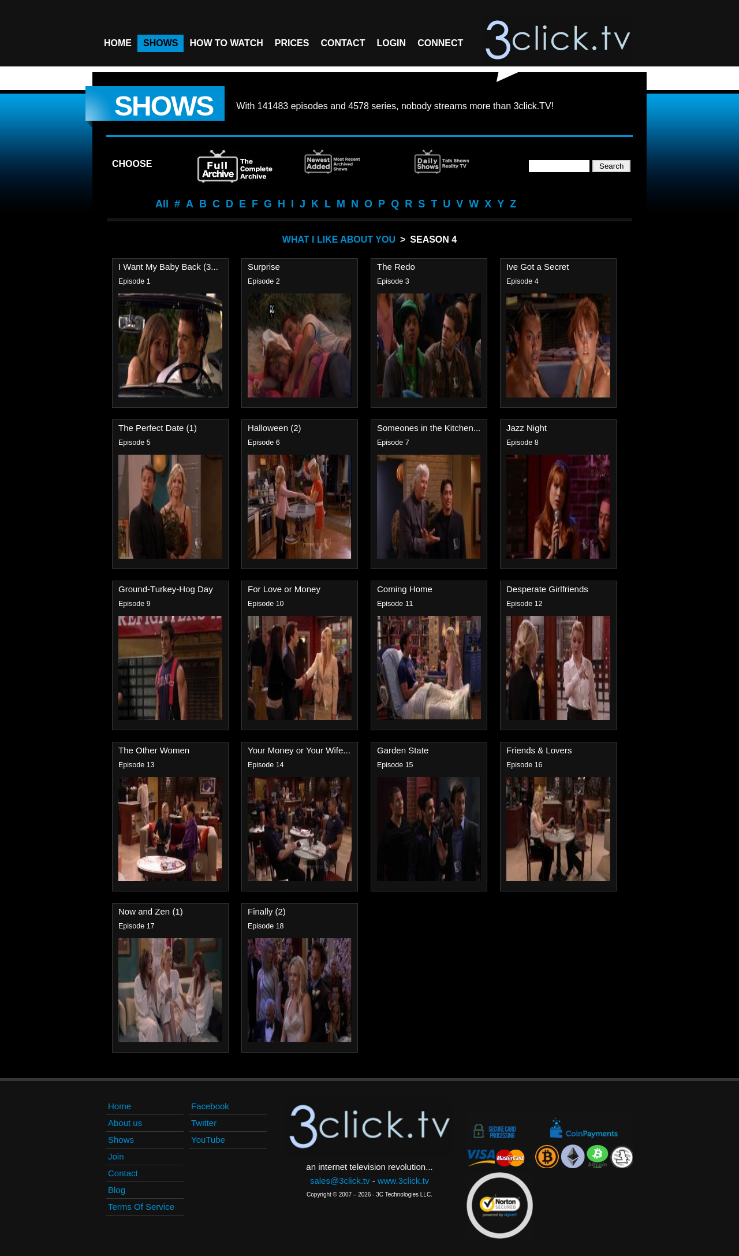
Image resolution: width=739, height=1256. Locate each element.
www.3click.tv (403, 1181)
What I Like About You (338, 239)
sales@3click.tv (340, 1181)
